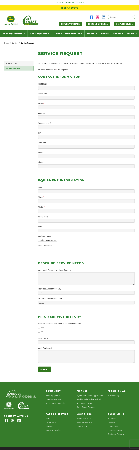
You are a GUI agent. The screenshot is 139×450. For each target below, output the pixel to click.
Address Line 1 (44, 113)
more (132, 33)
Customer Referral (116, 434)
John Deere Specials (69, 33)
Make (41, 197)
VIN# (40, 226)
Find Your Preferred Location (70, 2)
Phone (41, 162)
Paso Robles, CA (84, 422)
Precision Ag (113, 395)
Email (41, 103)
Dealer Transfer (70, 24)
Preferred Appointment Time (50, 299)
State (40, 152)
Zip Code (42, 143)
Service (118, 33)
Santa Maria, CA (84, 418)
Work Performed (45, 348)
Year (40, 187)
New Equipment (14, 33)
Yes (42, 328)
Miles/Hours (43, 217)
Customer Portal (98, 24)
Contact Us (113, 426)
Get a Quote (69, 8)
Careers (111, 422)
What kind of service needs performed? (54, 270)
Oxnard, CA (82, 426)
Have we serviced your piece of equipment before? (59, 324)
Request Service (53, 430)
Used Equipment (40, 33)
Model (41, 207)
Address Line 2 (44, 123)
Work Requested (45, 246)
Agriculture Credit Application (90, 395)
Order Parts (51, 422)
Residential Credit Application (90, 399)
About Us (112, 418)
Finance (92, 33)
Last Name (42, 94)
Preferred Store (45, 236)
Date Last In (43, 338)
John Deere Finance (86, 407)
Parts (105, 33)
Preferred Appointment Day (49, 289)
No (42, 332)
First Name (42, 84)
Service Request (13, 68)
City (39, 133)
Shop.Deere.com (124, 24)
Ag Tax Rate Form (85, 403)
